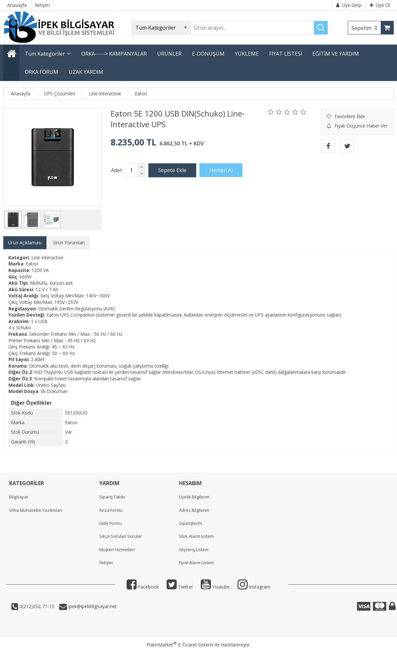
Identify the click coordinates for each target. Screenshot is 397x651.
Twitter (180, 587)
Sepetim (366, 28)
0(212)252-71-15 (36, 606)
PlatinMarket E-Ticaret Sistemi (179, 645)
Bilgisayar (18, 497)
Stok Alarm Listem (196, 536)
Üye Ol (380, 5)
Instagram (254, 587)
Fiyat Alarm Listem (196, 562)
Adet (116, 170)
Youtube (215, 587)
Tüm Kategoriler (45, 53)
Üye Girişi (349, 5)
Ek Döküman (54, 391)
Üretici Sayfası (51, 385)
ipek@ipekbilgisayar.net (92, 606)
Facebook (143, 587)
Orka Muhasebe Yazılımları (35, 510)
